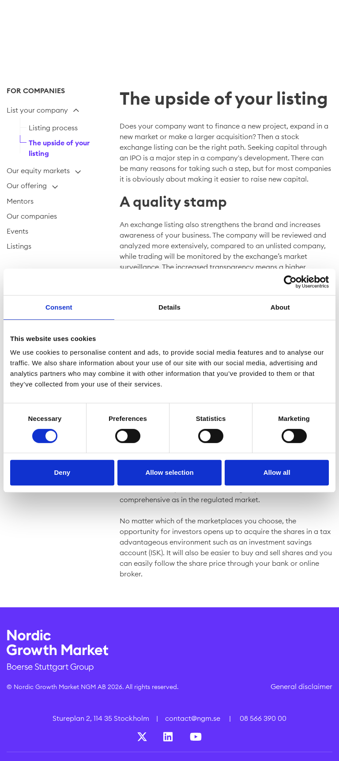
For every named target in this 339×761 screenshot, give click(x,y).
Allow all (277, 472)
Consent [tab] (58, 307)
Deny (62, 472)
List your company (37, 110)
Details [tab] (169, 307)
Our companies (32, 216)
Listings (19, 246)
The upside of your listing (59, 148)
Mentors (20, 201)
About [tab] (280, 307)
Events (17, 231)
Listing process (53, 127)
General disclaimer (301, 686)
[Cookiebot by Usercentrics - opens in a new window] (290, 281)
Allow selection (169, 472)
